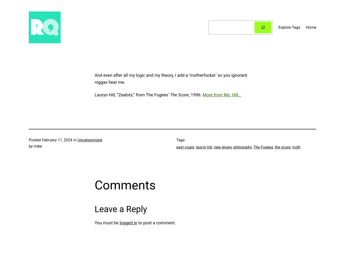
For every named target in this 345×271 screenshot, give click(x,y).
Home (311, 27)
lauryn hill (204, 147)
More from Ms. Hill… (222, 94)
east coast (185, 147)
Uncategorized (90, 140)
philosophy (242, 147)
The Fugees (263, 147)
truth (296, 147)
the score (283, 147)
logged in (128, 222)
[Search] (262, 27)
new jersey (222, 147)
